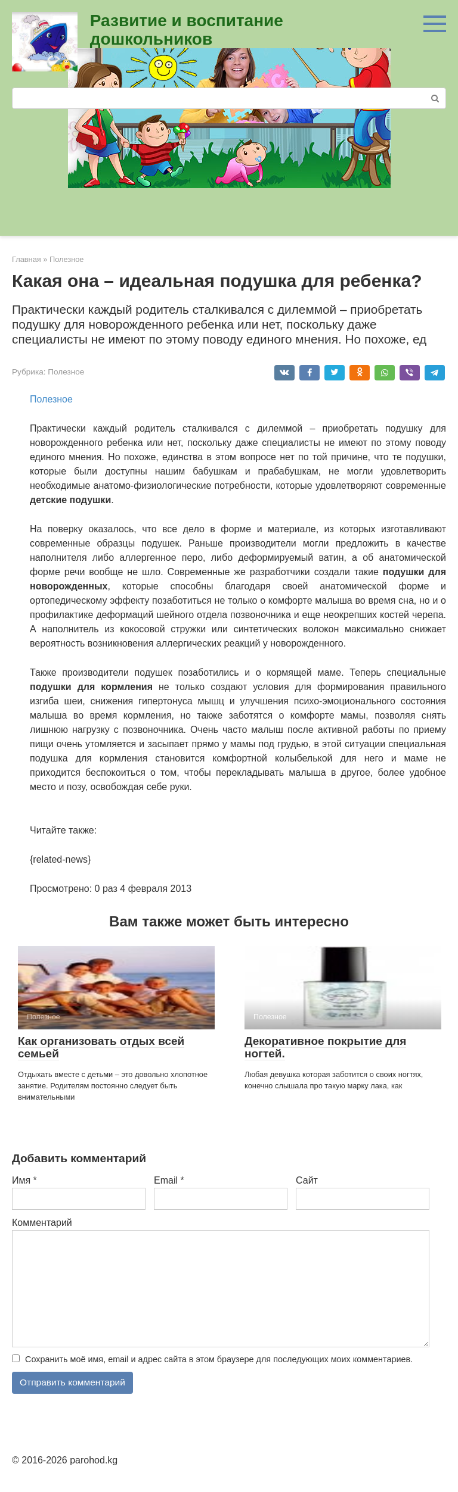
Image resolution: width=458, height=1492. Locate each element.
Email (169, 1180)
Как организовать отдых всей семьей (101, 1047)
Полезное (66, 371)
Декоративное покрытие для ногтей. (325, 1047)
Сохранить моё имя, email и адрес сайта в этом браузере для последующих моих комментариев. (219, 1359)
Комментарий (42, 1223)
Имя (24, 1180)
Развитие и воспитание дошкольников (186, 29)
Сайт (307, 1180)
